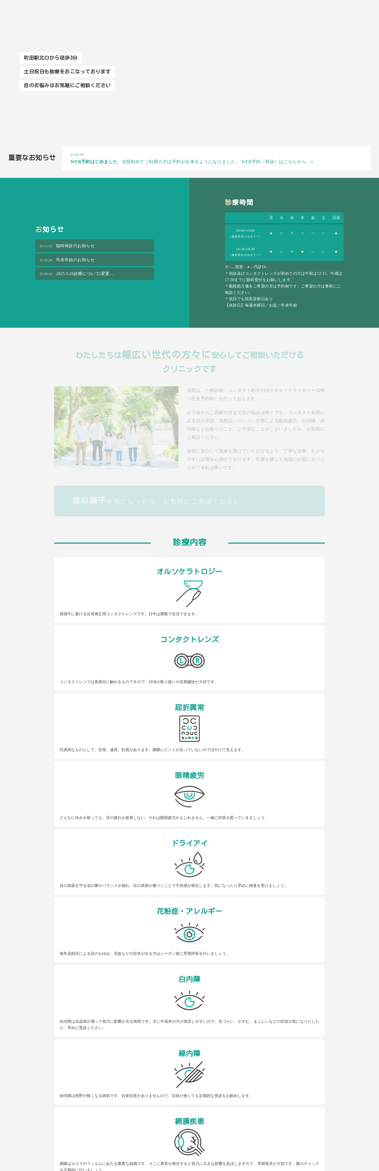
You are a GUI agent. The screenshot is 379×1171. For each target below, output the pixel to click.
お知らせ (362, 29)
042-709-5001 (100, 892)
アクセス (340, 29)
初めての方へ (235, 29)
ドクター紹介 (287, 29)
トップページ (97, 1095)
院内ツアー (316, 29)
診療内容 (261, 29)
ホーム (211, 29)
